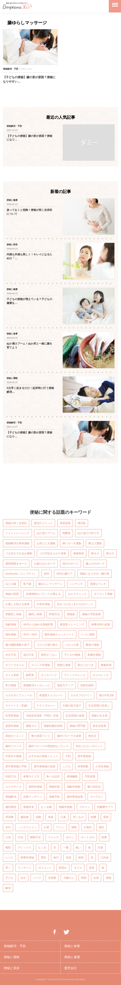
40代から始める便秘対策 (38, 624)
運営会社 (70, 968)
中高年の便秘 (13, 756)
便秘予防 (54, 796)
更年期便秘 (84, 756)
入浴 (8, 837)
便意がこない (49, 654)
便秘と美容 (12, 968)
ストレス (53, 837)
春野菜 (30, 675)
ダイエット (45, 867)
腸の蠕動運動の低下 (17, 644)
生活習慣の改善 (75, 715)
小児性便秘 (102, 766)
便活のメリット (43, 523)
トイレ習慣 (87, 634)
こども (66, 766)
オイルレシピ (101, 675)
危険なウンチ (98, 583)
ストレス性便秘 (40, 665)
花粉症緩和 (87, 685)
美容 (91, 867)
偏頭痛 (24, 816)
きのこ (70, 837)
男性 (43, 857)
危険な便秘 (64, 665)
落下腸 (27, 583)
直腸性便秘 (94, 654)
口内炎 (105, 857)
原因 (106, 816)
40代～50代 (30, 634)
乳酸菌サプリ (105, 806)
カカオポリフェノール (18, 695)
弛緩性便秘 (65, 806)
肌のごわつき (86, 665)
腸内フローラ (13, 746)
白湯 (96, 877)
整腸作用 (106, 665)
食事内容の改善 (100, 624)
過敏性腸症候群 (53, 725)
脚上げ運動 (95, 543)
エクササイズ (13, 786)
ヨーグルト (96, 796)
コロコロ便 (72, 644)
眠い (78, 847)
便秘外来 (28, 806)
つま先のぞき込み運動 (18, 553)
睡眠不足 (35, 837)
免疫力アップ (65, 685)
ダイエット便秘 (103, 593)
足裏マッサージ (32, 796)
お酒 (46, 827)
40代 (46, 573)
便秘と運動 (12, 957)
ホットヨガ (87, 837)
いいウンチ (76, 583)
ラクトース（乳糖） (17, 705)
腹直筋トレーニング (72, 624)
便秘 (108, 877)
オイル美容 (12, 675)
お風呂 (88, 827)
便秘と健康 (72, 957)
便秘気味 (78, 553)
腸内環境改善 (75, 796)
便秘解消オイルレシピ (36, 685)
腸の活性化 (94, 786)
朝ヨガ (95, 553)
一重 (66, 847)
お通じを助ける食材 (17, 604)
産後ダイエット (14, 735)
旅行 (56, 857)
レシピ (9, 857)
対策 (68, 857)
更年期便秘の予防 (16, 766)
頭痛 (38, 816)
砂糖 (93, 816)
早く (8, 867)
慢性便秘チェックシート (59, 634)
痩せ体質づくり (40, 735)
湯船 (74, 827)
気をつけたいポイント (89, 746)
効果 (104, 837)
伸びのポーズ (70, 563)
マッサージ (24, 867)
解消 (8, 888)
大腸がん (68, 877)
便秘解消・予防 (15, 946)
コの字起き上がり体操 (52, 553)
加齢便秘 (10, 624)
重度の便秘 (92, 644)
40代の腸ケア (64, 573)
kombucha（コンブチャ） (21, 573)
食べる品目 (53, 776)
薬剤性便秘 (35, 786)
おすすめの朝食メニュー (43, 756)
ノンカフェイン (27, 827)
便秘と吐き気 (99, 715)
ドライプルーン (46, 705)
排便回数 (83, 766)
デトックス (24, 847)
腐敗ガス (31, 725)
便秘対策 (54, 786)
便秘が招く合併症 (16, 523)
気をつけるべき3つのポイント (75, 604)
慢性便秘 (10, 634)
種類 (8, 847)
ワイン (60, 827)
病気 (81, 857)
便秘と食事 (72, 946)
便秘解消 (10, 796)
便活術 (82, 523)
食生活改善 (99, 725)
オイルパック (49, 675)
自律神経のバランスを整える (43, 593)
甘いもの (78, 816)
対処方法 (10, 776)
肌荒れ (63, 867)
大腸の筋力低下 (71, 705)
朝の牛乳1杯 (106, 695)
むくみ (42, 847)
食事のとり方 (31, 776)
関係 (83, 877)
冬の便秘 (10, 685)
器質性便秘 (12, 725)
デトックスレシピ (75, 675)
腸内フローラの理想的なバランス (49, 746)
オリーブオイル (14, 665)
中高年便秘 (43, 604)
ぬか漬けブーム (46, 533)
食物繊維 (72, 776)
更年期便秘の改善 (44, 766)
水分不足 (10, 654)
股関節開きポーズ (16, 563)
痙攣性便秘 (27, 857)
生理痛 (52, 877)
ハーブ (37, 877)
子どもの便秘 (72, 654)
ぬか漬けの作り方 (88, 533)
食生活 (92, 735)
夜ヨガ (110, 553)
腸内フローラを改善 (69, 735)
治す (23, 877)
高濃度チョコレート (51, 695)
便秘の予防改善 (91, 614)
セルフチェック (77, 593)
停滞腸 (9, 816)
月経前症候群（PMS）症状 (42, 715)
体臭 (50, 816)
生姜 (100, 847)
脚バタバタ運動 (71, 543)
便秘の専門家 (78, 725)
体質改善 (65, 523)
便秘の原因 (12, 593)
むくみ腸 (46, 806)
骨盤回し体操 (13, 614)
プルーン (84, 806)
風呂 (101, 827)
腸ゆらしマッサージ (50, 583)
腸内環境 (10, 806)
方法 (20, 837)
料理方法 (54, 614)
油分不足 (28, 654)
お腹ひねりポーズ (44, 563)
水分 (8, 827)
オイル (78, 867)
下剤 (68, 756)
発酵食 (66, 533)
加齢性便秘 (73, 786)
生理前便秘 (12, 715)
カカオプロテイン (81, 695)
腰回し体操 (35, 614)
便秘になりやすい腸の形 (94, 573)
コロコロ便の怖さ (47, 644)
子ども (9, 877)
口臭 (63, 816)
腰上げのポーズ (95, 563)
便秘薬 (71, 614)
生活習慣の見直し (99, 705)
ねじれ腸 (10, 583)
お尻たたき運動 (46, 543)
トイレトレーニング (17, 533)
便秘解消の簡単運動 (17, 543)
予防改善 (90, 776)
